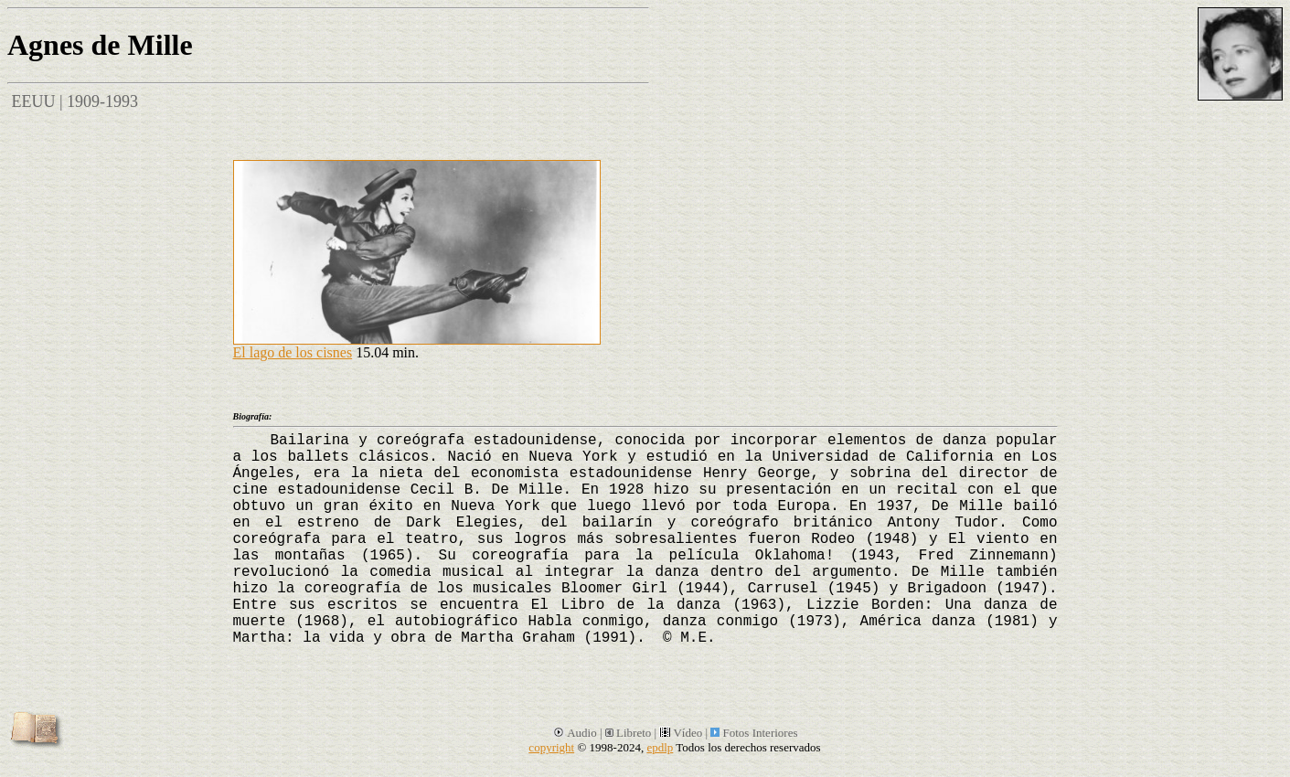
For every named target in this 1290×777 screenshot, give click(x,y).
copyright (551, 747)
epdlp (659, 747)
